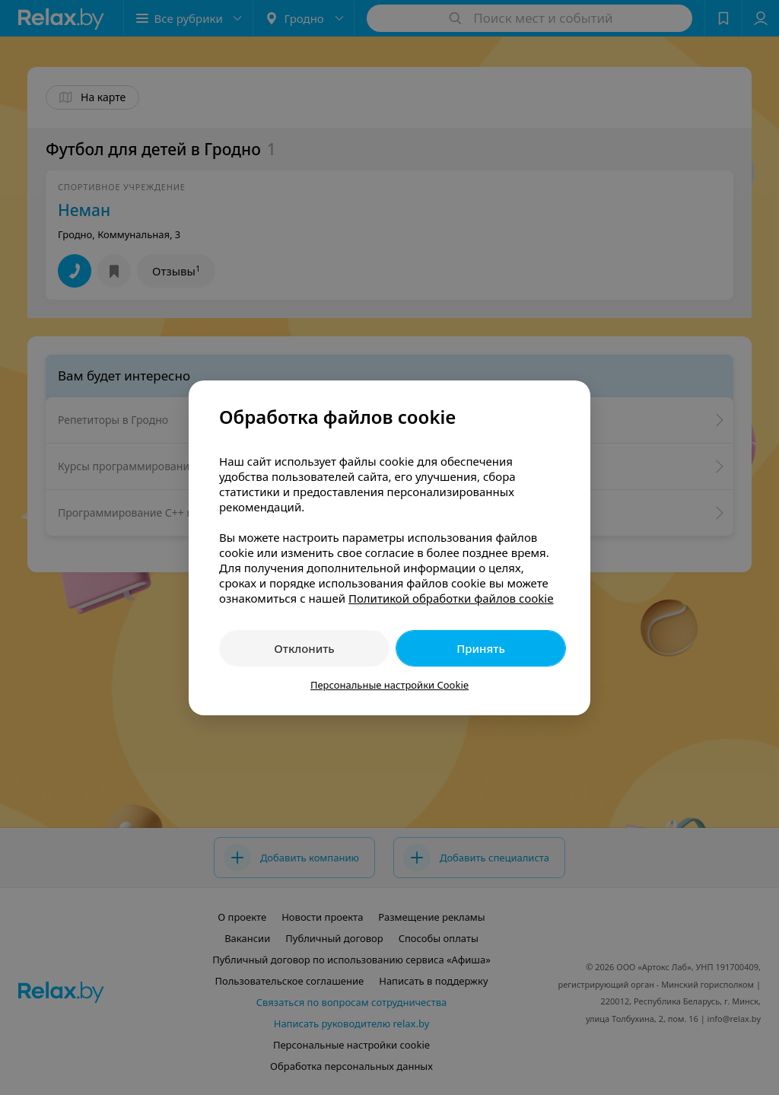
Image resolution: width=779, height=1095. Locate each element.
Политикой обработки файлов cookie (451, 598)
